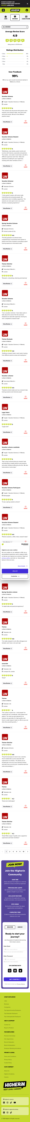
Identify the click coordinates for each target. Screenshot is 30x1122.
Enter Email (7, 946)
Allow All (15, 571)
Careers (6, 1077)
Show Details (21, 566)
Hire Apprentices (8, 1039)
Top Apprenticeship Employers (12, 1010)
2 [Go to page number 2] (9, 851)
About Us (6, 1071)
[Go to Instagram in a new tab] (7, 1102)
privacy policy (6, 558)
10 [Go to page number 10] (23, 851)
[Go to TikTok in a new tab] (11, 1102)
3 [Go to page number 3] (13, 851)
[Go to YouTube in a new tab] (15, 1102)
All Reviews (15, 27)
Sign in (20, 927)
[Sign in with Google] (9, 970)
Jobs (5, 17)
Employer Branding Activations (12, 1048)
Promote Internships (9, 1036)
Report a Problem (9, 1028)
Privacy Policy (8, 1059)
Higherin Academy (9, 1074)
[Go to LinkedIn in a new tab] (4, 1102)
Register (10, 927)
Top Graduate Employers (11, 1013)
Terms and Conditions (10, 1056)
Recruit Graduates (9, 1042)
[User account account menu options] (27, 10)
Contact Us (7, 1024)
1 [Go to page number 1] (6, 851)
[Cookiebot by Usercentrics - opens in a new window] (21, 544)
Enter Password (8, 956)
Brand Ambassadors (9, 1045)
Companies (7, 1007)
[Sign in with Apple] (20, 970)
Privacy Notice (21, 984)
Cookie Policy (8, 1063)
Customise (15, 576)
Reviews (15, 17)
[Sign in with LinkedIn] (15, 970)
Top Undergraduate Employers (12, 1016)
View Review (7, 122)
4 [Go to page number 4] (16, 851)
